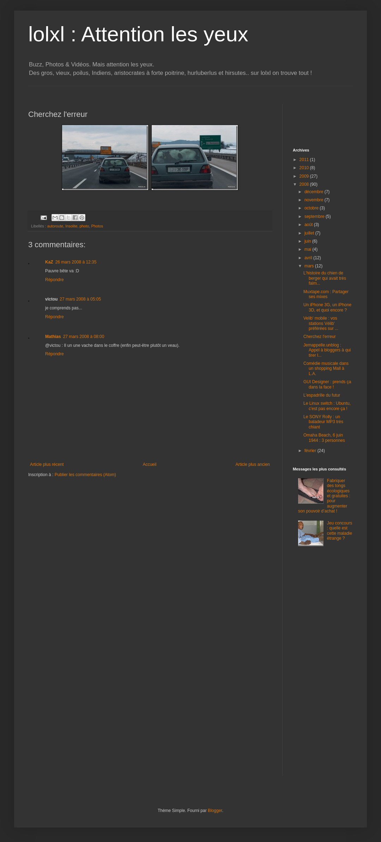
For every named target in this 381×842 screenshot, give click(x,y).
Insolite (71, 226)
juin (308, 241)
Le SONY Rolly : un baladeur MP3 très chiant (323, 421)
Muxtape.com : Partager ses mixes (326, 294)
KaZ (49, 262)
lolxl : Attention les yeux (138, 34)
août (309, 224)
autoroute (55, 226)
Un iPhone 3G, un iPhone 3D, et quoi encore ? (327, 307)
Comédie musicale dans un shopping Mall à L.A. (326, 368)
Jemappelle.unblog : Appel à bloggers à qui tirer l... (327, 350)
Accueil (150, 464)
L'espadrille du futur (321, 395)
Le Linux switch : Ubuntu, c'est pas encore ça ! (327, 406)
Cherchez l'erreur (319, 336)
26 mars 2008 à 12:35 (76, 262)
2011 (305, 159)
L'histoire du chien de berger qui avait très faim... (324, 278)
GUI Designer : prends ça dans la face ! (327, 384)
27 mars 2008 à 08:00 (83, 336)
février (311, 450)
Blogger (215, 810)
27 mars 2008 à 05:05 (80, 299)
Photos (97, 226)
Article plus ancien (253, 464)
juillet (309, 233)
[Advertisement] (156, 88)
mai (308, 249)
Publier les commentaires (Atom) (85, 474)
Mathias (53, 336)
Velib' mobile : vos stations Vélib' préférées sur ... (320, 323)
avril (308, 257)
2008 (305, 184)
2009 (305, 176)
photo (84, 226)
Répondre (54, 279)
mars (309, 265)
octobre (312, 208)
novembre (314, 199)
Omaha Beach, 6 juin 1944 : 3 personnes (324, 438)
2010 (305, 167)
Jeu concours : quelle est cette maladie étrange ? (339, 531)
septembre (315, 216)
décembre (314, 191)
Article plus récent (47, 464)
